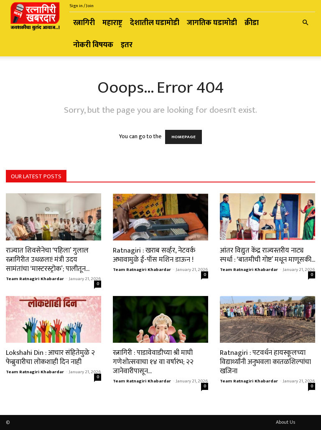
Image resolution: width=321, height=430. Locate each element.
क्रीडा (252, 23)
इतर (126, 45)
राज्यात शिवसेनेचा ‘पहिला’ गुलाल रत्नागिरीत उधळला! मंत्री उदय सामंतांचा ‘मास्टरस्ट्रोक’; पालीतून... (47, 260)
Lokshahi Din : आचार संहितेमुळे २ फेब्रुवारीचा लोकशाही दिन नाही (50, 357)
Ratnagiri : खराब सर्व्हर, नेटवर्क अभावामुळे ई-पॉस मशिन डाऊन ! (154, 255)
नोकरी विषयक (93, 45)
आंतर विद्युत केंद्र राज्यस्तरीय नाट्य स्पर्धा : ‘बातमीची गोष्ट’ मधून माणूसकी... (267, 255)
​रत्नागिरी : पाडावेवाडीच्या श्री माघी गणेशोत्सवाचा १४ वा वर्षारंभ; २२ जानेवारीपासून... (153, 362)
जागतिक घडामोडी (212, 23)
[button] (305, 23)
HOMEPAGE (183, 137)
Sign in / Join (81, 6)
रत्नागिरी (84, 23)
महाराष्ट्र (112, 23)
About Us (285, 422)
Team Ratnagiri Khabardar (35, 279)
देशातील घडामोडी (154, 23)
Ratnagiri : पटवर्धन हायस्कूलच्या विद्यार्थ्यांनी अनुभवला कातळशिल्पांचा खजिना (265, 362)
